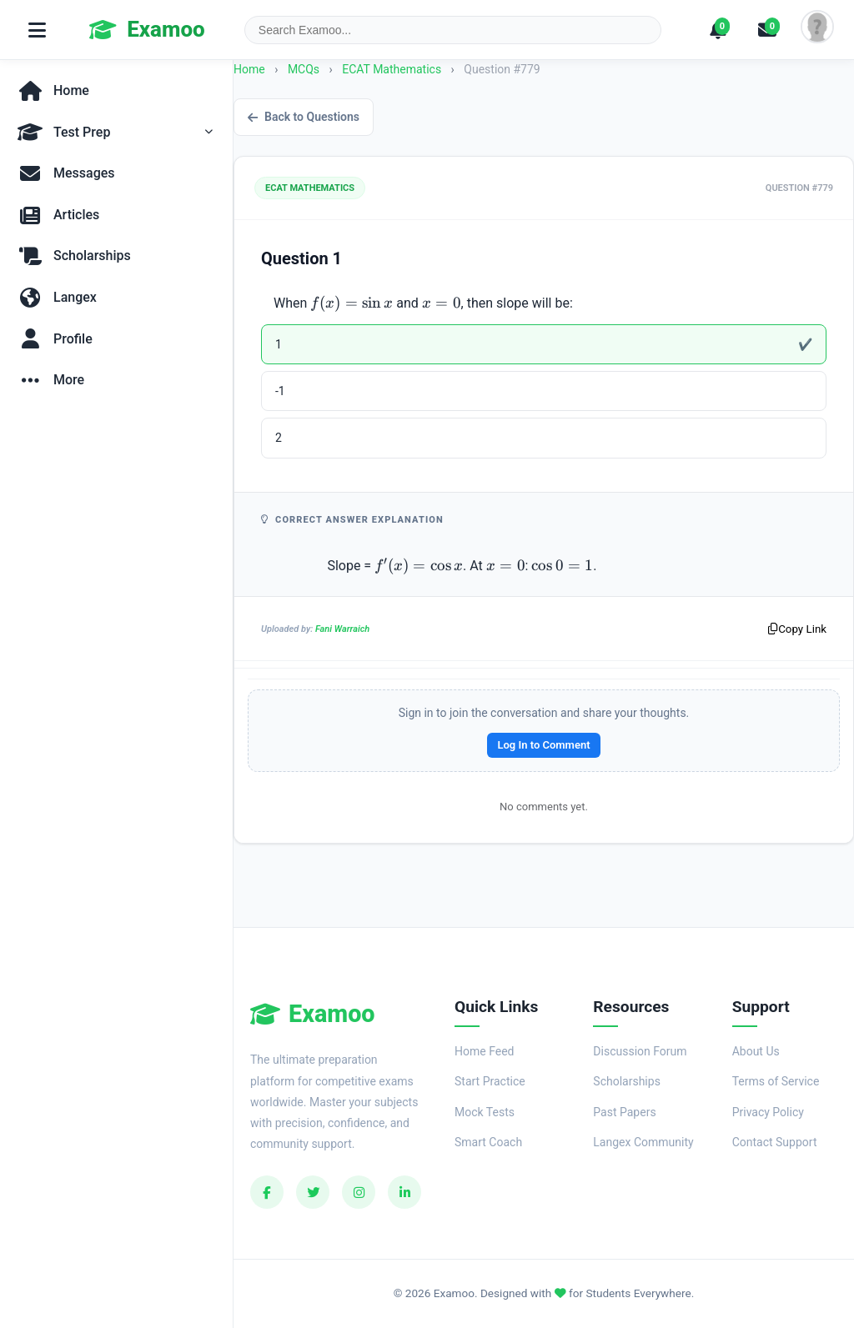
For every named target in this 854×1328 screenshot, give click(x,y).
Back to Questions (303, 116)
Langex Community (643, 1142)
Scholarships (627, 1081)
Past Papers (624, 1112)
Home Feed (484, 1051)
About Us (756, 1051)
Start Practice (490, 1081)
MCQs (303, 69)
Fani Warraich (342, 629)
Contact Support (774, 1142)
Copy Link (797, 629)
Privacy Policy (768, 1112)
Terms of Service (776, 1081)
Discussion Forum (639, 1051)
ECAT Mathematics (393, 69)
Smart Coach (488, 1142)
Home (249, 69)
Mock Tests (485, 1112)
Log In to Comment (543, 745)
